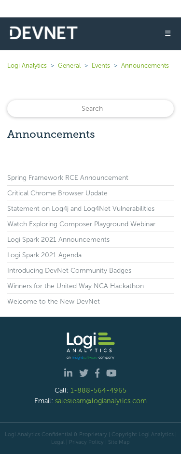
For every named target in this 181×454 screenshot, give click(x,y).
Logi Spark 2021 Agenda (44, 255)
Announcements (145, 65)
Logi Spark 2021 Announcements (58, 239)
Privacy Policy (86, 442)
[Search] (90, 108)
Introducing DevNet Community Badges (69, 270)
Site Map (119, 442)
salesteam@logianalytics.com (101, 400)
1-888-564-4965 (98, 390)
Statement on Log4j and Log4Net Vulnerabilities (80, 209)
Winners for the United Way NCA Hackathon (75, 286)
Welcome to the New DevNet (53, 301)
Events (101, 65)
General (69, 65)
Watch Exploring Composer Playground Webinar (81, 224)
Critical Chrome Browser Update (57, 193)
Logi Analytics (27, 65)
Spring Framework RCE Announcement (67, 178)
